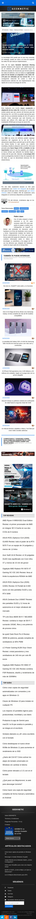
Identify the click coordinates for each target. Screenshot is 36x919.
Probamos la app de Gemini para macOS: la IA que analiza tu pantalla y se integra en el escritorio (18, 724)
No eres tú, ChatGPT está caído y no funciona (18, 286)
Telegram (9, 896)
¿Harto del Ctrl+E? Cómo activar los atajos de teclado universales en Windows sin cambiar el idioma (17, 761)
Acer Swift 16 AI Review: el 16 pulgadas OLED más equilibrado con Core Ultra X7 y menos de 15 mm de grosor (18, 559)
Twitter (8, 890)
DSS (22, 211)
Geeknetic (6, 29)
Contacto (7, 824)
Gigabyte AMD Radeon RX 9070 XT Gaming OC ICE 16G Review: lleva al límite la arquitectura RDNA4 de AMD (17, 572)
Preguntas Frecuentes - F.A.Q (13, 821)
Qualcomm (12, 211)
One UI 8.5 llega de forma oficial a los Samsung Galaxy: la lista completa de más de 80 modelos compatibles (18, 313)
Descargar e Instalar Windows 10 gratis (16, 857)
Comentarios (14, 202)
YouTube (9, 893)
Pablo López (7, 52)
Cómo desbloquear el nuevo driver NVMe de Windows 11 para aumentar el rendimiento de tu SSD (18, 747)
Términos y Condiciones (12, 818)
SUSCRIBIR (8, 906)
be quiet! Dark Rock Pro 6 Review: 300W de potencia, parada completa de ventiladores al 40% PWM (18, 638)
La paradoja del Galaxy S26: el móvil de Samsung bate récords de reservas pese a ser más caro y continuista (18, 343)
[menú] (3, 3)
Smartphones (24, 208)
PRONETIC (4, 915)
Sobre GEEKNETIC (10, 815)
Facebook (9, 887)
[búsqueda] (33, 3)
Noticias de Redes (18, 29)
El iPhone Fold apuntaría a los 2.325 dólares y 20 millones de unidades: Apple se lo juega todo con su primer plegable (18, 373)
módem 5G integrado (19, 189)
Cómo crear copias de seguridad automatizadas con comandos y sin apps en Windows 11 (16, 691)
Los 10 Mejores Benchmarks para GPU (16, 875)
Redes (11, 29)
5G (18, 211)
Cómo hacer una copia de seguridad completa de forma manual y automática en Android (18, 794)
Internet (4, 211)
